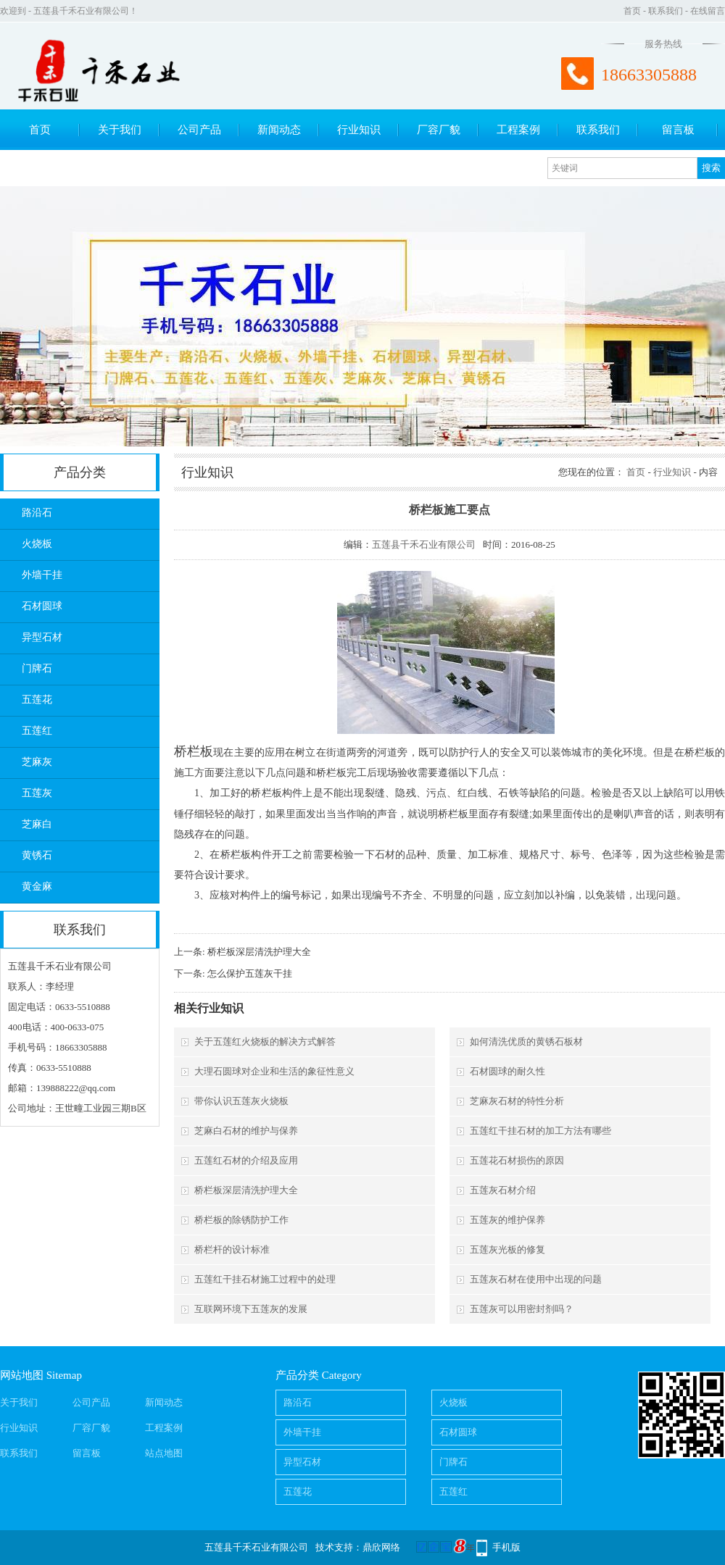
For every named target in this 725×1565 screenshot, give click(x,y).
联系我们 (665, 11)
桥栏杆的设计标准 (232, 1249)
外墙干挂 (42, 574)
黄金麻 (37, 886)
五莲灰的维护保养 (507, 1219)
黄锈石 (37, 855)
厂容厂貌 (438, 129)
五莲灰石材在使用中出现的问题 (536, 1279)
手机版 (506, 1547)
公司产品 (199, 129)
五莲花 (37, 699)
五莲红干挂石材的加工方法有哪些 (540, 1130)
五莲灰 (37, 793)
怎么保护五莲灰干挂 (249, 973)
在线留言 (707, 11)
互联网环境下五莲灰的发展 (250, 1308)
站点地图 (164, 1453)
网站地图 (22, 1375)
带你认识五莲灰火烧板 (241, 1101)
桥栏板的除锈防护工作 (241, 1219)
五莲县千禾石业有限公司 (424, 544)
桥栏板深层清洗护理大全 (259, 951)
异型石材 (42, 637)
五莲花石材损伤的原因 (517, 1160)
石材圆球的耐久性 (507, 1071)
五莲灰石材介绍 (503, 1190)
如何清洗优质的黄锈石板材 (526, 1041)
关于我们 (119, 129)
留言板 (678, 129)
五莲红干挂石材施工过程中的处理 (265, 1279)
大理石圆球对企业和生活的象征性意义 (274, 1071)
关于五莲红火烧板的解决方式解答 (265, 1041)
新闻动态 (279, 129)
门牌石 (37, 668)
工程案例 (518, 129)
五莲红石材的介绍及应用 (246, 1160)
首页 (632, 11)
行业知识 (359, 129)
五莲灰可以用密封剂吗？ (521, 1308)
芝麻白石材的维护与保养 (246, 1130)
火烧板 (37, 543)
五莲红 (37, 730)
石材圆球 (42, 606)
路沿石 (37, 512)
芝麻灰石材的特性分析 (517, 1101)
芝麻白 (37, 824)
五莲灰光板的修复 (507, 1249)
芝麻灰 (37, 761)
